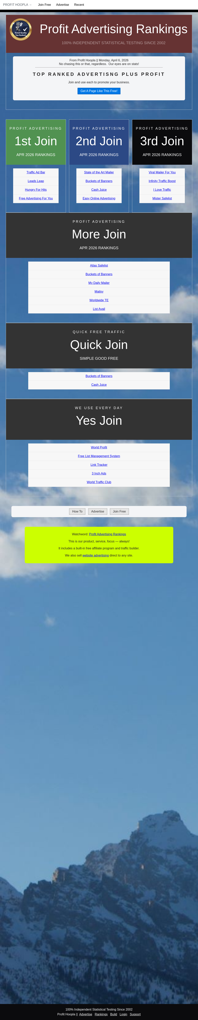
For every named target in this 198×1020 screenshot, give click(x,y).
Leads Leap (36, 181)
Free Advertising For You (36, 198)
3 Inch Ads (99, 473)
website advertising (95, 555)
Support (135, 1014)
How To (77, 511)
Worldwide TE (98, 300)
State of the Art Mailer (99, 172)
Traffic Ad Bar (35, 172)
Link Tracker (98, 464)
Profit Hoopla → (17, 4)
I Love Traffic (162, 189)
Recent (79, 4)
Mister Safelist (162, 198)
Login (123, 1014)
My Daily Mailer (98, 283)
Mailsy (99, 291)
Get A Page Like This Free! (99, 91)
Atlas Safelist (99, 265)
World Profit (99, 447)
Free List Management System (99, 456)
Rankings (101, 1014)
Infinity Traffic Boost (162, 181)
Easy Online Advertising (99, 198)
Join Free (44, 4)
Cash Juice (99, 189)
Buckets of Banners (99, 181)
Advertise (62, 4)
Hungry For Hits (36, 189)
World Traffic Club (99, 482)
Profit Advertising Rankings (114, 29)
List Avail (99, 309)
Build (113, 1014)
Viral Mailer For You (162, 172)
